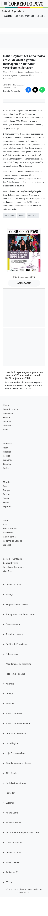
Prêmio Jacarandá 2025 (24, 277)
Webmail (10, 802)
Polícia (6, 468)
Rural (5, 486)
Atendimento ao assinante (18, 664)
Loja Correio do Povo (16, 753)
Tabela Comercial (14, 713)
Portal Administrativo (16, 783)
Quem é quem (13, 624)
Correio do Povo (13, 584)
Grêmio (6, 520)
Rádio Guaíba (12, 862)
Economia (8, 460)
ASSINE (8, 15)
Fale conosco (12, 654)
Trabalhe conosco (14, 634)
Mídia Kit (10, 703)
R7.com (9, 882)
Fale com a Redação (15, 673)
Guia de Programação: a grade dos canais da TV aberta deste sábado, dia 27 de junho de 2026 (24, 375)
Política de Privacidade (17, 644)
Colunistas (8, 425)
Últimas (6, 405)
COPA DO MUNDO (24, 15)
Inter (5, 524)
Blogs (5, 429)
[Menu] (5, 3)
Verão (6, 502)
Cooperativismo (10, 563)
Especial (7, 544)
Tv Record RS (12, 872)
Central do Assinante (16, 733)
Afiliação (10, 594)
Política (6, 455)
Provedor (10, 792)
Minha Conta (12, 812)
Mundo (6, 482)
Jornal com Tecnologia (13, 567)
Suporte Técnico (13, 822)
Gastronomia (9, 536)
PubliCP (6, 417)
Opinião (7, 421)
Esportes (7, 506)
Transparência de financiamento (21, 614)
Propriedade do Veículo (17, 604)
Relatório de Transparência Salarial (22, 832)
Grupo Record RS (14, 842)
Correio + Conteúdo (12, 558)
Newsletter (8, 413)
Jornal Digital (12, 743)
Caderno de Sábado (12, 540)
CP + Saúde (11, 773)
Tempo (6, 490)
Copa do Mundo (10, 409)
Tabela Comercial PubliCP (18, 723)
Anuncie (10, 683)
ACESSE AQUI (24, 283)
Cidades (7, 464)
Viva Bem (7, 571)
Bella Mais (8, 532)
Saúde (6, 498)
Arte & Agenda (12, 11)
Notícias (7, 451)
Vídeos (6, 447)
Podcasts (7, 443)
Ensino (6, 494)
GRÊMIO (40, 15)
